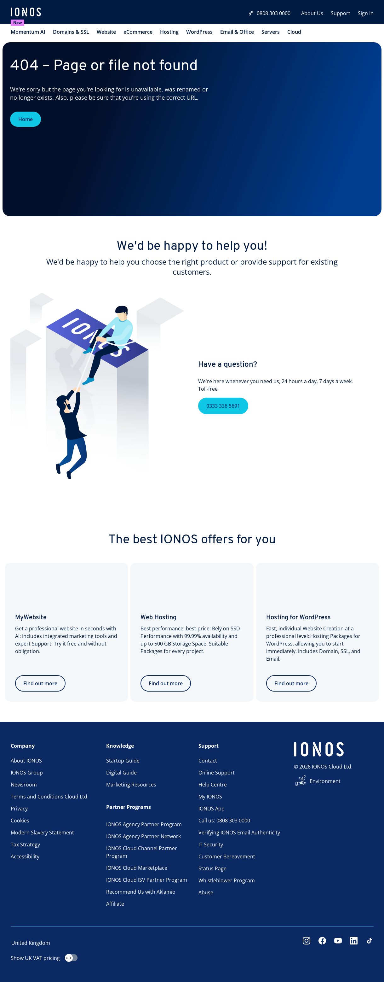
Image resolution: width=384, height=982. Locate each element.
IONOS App (211, 808)
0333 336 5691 (223, 415)
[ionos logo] (26, 13)
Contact (207, 760)
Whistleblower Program (226, 880)
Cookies (20, 820)
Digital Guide (121, 772)
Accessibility (25, 856)
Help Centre (212, 784)
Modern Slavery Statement (42, 832)
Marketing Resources (131, 784)
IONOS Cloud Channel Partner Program (141, 852)
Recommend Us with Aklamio (140, 891)
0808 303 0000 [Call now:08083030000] (269, 13)
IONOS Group (27, 772)
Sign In (366, 13)
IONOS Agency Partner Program (144, 824)
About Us (312, 13)
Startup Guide (123, 760)
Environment (325, 781)
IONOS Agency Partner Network (143, 836)
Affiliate (115, 903)
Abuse (205, 892)
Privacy (19, 808)
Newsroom (24, 784)
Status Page (212, 868)
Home (25, 119)
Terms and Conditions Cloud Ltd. (50, 796)
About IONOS (26, 760)
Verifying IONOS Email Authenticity (239, 832)
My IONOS (210, 796)
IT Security (210, 844)
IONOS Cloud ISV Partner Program (146, 879)
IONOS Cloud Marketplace (136, 867)
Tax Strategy (25, 844)
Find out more (40, 683)
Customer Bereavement (226, 856)
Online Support (216, 772)
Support (340, 13)
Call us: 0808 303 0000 (224, 820)
